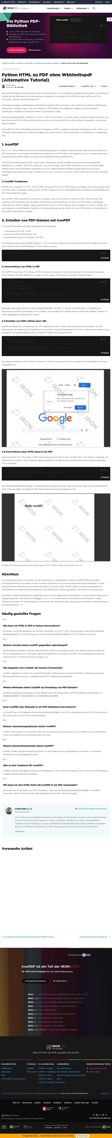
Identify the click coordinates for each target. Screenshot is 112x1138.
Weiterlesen (20, 831)
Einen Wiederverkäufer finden (68, 1080)
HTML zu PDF (32, 1080)
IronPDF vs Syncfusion (47, 1080)
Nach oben (105, 1101)
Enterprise (61, 1090)
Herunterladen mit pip (97, 1076)
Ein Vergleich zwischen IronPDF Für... (94, 945)
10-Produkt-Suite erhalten (35, 989)
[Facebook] (103, 1123)
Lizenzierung (54, 8)
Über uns (16, 1111)
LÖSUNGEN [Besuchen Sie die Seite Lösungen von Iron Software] (46, 2)
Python (43, 34)
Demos (68, 8)
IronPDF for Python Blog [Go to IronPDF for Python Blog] (24, 63)
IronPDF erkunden (16, 50)
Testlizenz (47, 598)
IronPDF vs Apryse (45, 1087)
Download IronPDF (65, 86)
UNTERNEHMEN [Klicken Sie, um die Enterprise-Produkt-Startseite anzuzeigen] (34, 2)
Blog (3, 1083)
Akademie (57, 1111)
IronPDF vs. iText (45, 1083)
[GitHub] (94, 1123)
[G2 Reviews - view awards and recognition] (48, 1116)
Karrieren (47, 1111)
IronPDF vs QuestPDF (46, 1090)
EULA (59, 1087)
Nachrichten (27, 1111)
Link (21, 605)
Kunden (38, 1111)
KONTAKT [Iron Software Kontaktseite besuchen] (98, 2)
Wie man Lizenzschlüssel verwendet (71, 1083)
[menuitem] (22, 2)
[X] (100, 1123)
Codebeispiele (6, 1076)
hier (80, 565)
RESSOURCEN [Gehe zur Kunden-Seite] (58, 2)
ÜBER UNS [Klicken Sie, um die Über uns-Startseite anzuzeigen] (70, 2)
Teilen (103, 86)
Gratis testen (35, 50)
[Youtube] (97, 1123)
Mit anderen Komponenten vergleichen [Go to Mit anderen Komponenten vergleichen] (47, 63)
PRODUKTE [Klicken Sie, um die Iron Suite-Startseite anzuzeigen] (21, 2)
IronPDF (8, 150)
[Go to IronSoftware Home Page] (8, 2)
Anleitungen (6, 1080)
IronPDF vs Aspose (45, 1076)
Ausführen (76, 20)
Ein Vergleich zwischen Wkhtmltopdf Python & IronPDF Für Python (29, 945)
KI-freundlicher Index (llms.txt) (13, 1087)
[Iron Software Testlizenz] (82, 1135)
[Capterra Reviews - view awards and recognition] (63, 1116)
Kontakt (95, 1111)
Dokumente (82, 8)
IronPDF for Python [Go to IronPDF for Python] (8, 63)
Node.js (33, 34)
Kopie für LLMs (87, 86)
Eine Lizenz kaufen (64, 1076)
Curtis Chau (10, 85)
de (107, 2)
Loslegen (30, 1076)
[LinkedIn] (106, 1123)
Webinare (68, 1111)
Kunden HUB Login (81, 1111)
